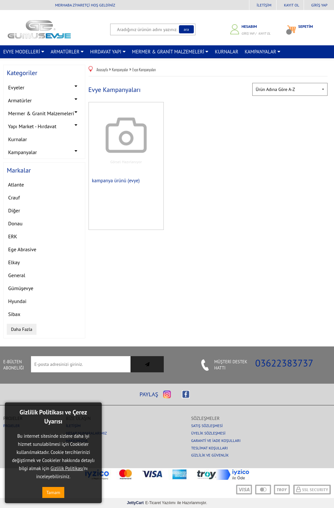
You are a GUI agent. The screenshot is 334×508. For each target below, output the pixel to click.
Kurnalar (17, 139)
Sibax (13, 314)
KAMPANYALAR (262, 52)
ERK (12, 236)
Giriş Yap (319, 5)
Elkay (13, 262)
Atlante (15, 184)
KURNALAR (226, 52)
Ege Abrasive (21, 249)
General (16, 275)
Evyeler (44, 87)
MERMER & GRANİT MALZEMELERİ (170, 52)
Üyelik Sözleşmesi (208, 433)
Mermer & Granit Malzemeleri (44, 112)
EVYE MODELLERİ (23, 52)
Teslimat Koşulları (209, 448)
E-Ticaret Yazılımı (151, 503)
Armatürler (44, 100)
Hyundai (16, 301)
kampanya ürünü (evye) (116, 180)
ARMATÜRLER (67, 52)
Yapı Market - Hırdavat (44, 125)
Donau (15, 223)
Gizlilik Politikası (66, 468)
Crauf (13, 197)
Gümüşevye (20, 288)
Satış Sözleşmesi (207, 425)
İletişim (264, 5)
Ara (186, 29)
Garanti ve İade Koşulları (216, 440)
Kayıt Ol (291, 5)
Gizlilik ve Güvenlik (210, 455)
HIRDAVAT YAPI (108, 52)
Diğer (13, 210)
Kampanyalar (44, 151)
